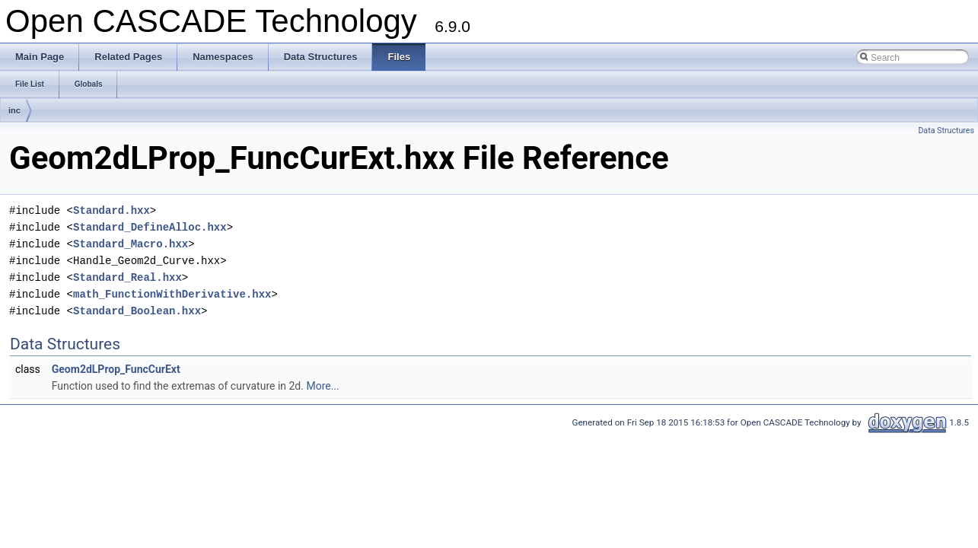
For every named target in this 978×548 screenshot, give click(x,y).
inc (14, 110)
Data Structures (946, 130)
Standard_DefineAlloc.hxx (150, 227)
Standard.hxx (111, 210)
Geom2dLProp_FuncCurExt (116, 369)
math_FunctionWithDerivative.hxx (172, 294)
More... (322, 386)
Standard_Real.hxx (127, 277)
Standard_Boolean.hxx (137, 311)
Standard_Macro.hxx (130, 244)
